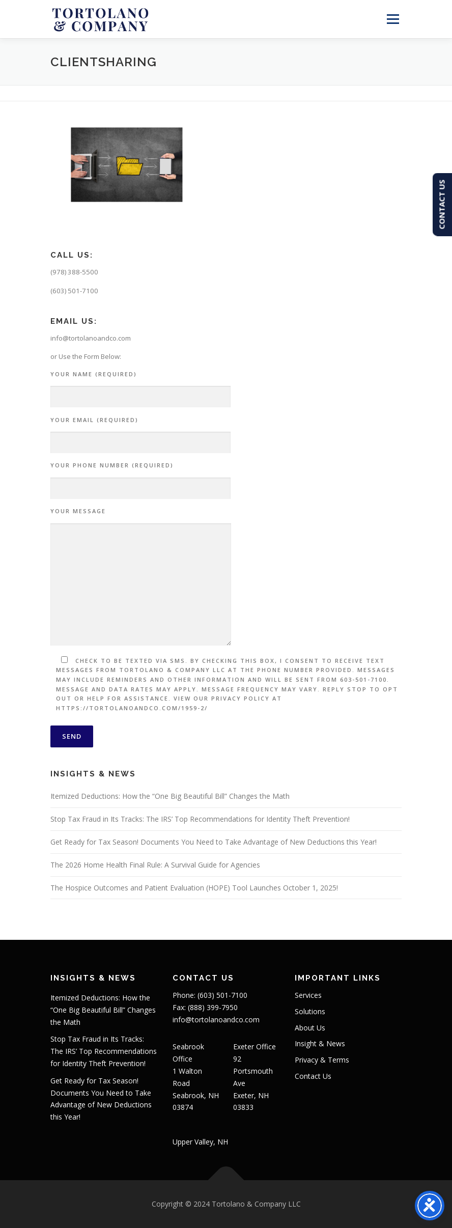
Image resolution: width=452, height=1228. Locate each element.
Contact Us (313, 1076)
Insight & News (320, 1043)
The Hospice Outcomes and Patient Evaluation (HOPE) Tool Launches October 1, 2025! (194, 887)
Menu (393, 18)
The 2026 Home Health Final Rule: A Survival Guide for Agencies (155, 865)
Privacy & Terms (322, 1060)
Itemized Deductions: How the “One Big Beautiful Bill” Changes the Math (170, 796)
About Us (310, 1027)
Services (308, 995)
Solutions (310, 1011)
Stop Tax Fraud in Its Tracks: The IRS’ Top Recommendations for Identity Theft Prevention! (200, 819)
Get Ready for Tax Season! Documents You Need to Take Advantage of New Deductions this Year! (213, 842)
